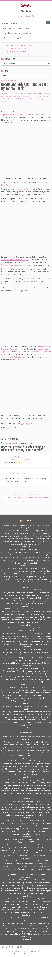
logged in (14, 443)
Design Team (34, 93)
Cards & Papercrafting (21, 93)
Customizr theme (31, 954)
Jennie (20, 112)
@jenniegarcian (26, 423)
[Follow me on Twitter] (5, 23)
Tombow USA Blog (27, 521)
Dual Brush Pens (26, 96)
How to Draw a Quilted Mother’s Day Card (22, 48)
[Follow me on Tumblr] (12, 23)
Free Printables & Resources (16, 38)
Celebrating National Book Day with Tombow (18, 649)
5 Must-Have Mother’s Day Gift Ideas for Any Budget (26, 497)
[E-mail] (3, 23)
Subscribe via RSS (10, 80)
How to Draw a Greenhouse (17, 51)
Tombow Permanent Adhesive (12, 265)
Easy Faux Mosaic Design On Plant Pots (21, 45)
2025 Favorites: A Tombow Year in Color (22, 55)
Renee (15, 457)
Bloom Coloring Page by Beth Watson (32, 502)
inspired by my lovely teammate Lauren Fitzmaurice (20, 114)
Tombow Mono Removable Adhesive (15, 259)
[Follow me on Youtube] (14, 23)
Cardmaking (8, 96)
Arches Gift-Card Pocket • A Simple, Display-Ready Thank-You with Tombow (26, 628)
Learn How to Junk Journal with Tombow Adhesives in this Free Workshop (26, 525)
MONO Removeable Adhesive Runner (28, 99)
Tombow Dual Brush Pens (32, 281)
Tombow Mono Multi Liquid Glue (13, 357)
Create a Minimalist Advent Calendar (18, 668)
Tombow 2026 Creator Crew (16, 28)
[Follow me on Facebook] (7, 23)
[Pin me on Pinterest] (17, 23)
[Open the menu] (48, 23)
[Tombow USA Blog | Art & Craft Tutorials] (26, 8)
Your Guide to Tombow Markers (18, 687)
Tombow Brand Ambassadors (17, 33)
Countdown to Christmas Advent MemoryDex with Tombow (20, 706)
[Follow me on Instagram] (10, 23)
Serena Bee (18, 473)
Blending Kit (6, 284)
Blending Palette (21, 182)
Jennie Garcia (38, 96)
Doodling (17, 96)
